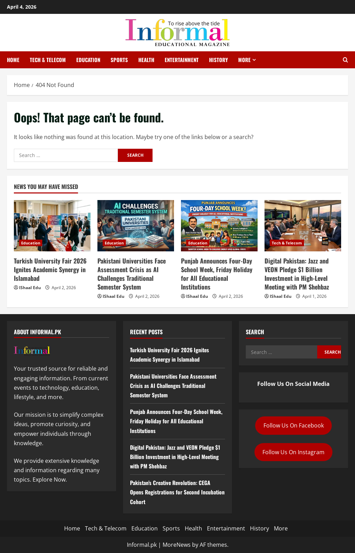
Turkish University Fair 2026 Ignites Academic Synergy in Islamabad (50, 269)
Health (146, 59)
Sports (119, 59)
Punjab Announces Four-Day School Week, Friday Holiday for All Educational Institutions (216, 274)
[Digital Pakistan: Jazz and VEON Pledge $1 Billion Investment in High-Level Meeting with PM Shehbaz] (303, 225)
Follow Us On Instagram (293, 452)
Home (13, 59)
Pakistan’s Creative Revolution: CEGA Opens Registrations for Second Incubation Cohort (171, 492)
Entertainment (182, 59)
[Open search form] (345, 60)
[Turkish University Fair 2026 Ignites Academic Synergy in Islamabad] (52, 225)
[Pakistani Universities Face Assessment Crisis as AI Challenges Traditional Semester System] (135, 225)
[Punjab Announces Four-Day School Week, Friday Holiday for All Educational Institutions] (219, 225)
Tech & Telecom (48, 59)
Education (88, 59)
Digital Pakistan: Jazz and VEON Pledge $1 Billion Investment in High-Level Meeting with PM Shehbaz (297, 274)
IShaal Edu (30, 288)
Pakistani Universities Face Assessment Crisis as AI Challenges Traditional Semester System (131, 274)
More (244, 59)
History (218, 59)
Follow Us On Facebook (293, 425)
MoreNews (177, 544)
